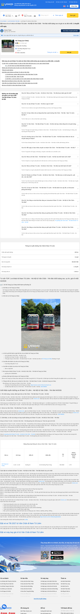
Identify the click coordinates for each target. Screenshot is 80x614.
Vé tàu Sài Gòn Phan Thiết (27, 583)
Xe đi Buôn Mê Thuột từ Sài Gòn (8, 581)
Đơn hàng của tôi (50, 2)
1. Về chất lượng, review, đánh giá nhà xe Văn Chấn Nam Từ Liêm (21, 74)
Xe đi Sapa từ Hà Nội (5, 591)
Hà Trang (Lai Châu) (47, 358)
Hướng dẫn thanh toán (46, 611)
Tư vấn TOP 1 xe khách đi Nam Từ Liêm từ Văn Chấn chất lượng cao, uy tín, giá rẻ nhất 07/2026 (25, 63)
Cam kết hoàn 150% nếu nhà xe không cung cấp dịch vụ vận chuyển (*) (24, 4)
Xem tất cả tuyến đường (40, 598)
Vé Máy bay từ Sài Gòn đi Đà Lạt (49, 591)
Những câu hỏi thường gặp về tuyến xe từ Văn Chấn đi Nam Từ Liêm (19, 67)
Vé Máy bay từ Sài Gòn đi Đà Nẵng (49, 588)
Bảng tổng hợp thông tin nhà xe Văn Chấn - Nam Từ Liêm (16, 81)
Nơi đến (25, 14)
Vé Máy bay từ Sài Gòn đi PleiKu (49, 593)
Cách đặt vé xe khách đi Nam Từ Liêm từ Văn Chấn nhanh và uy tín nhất (19, 83)
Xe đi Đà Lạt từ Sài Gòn (6, 588)
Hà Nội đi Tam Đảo (65, 588)
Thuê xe (63, 578)
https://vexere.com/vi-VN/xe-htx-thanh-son (41, 385)
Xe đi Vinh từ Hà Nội (5, 596)
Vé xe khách (3, 21)
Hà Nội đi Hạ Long (65, 583)
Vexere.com (36, 398)
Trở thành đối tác (73, 2)
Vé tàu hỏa (24, 578)
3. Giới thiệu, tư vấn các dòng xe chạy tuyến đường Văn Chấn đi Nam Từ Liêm (24, 78)
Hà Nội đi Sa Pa (65, 586)
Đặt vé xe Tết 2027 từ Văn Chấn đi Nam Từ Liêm (14, 85)
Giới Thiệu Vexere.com (26, 611)
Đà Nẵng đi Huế (65, 593)
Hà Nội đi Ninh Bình (65, 581)
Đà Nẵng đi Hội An (65, 591)
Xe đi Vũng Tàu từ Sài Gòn (6, 583)
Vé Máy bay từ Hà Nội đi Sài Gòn (49, 581)
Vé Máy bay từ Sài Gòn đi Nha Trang (50, 583)
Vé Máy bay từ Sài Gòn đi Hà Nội (49, 586)
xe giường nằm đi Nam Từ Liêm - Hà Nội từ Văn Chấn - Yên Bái (19, 434)
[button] (50, 93)
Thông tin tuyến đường (7, 70)
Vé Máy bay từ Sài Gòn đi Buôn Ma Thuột (49, 597)
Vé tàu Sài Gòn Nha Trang (26, 581)
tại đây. (26, 519)
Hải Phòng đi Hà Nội (66, 596)
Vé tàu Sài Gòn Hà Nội (26, 588)
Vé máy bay (44, 578)
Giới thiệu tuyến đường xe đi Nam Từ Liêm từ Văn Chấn (15, 72)
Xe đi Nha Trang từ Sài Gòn (7, 586)
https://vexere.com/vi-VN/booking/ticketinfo (50, 516)
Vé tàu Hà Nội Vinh (25, 596)
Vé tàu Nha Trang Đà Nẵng (27, 591)
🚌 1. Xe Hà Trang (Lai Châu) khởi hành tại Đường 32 (18, 65)
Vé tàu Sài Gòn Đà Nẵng (26, 586)
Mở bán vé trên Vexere (61, 2)
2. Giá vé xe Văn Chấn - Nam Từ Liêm (14, 76)
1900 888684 (43, 386)
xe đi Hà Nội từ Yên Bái (12, 21)
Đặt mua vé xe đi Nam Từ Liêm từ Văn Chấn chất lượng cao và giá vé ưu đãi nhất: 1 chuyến (31, 61)
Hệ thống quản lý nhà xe (67, 610)
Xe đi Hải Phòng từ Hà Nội (6, 593)
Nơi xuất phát (8, 14)
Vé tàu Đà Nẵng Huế (25, 593)
